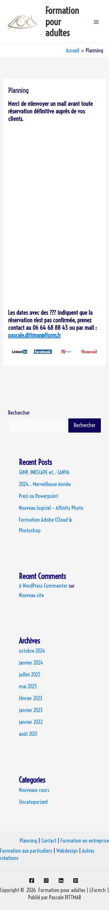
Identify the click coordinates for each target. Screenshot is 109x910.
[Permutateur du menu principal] (96, 22)
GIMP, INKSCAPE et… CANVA (44, 472)
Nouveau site (31, 595)
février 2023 (30, 698)
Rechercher (19, 412)
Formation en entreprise (84, 840)
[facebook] (32, 880)
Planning (28, 840)
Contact (48, 840)
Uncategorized (33, 802)
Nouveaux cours (34, 790)
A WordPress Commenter (43, 585)
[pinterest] (76, 880)
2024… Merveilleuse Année (45, 484)
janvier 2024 (31, 662)
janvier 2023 (31, 710)
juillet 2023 (29, 674)
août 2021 (28, 734)
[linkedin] (62, 880)
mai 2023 (28, 686)
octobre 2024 (32, 651)
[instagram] (47, 880)
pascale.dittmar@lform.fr (34, 335)
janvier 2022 (31, 722)
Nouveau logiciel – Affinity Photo (51, 508)
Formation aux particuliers (26, 851)
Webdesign (67, 851)
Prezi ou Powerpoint (38, 496)
